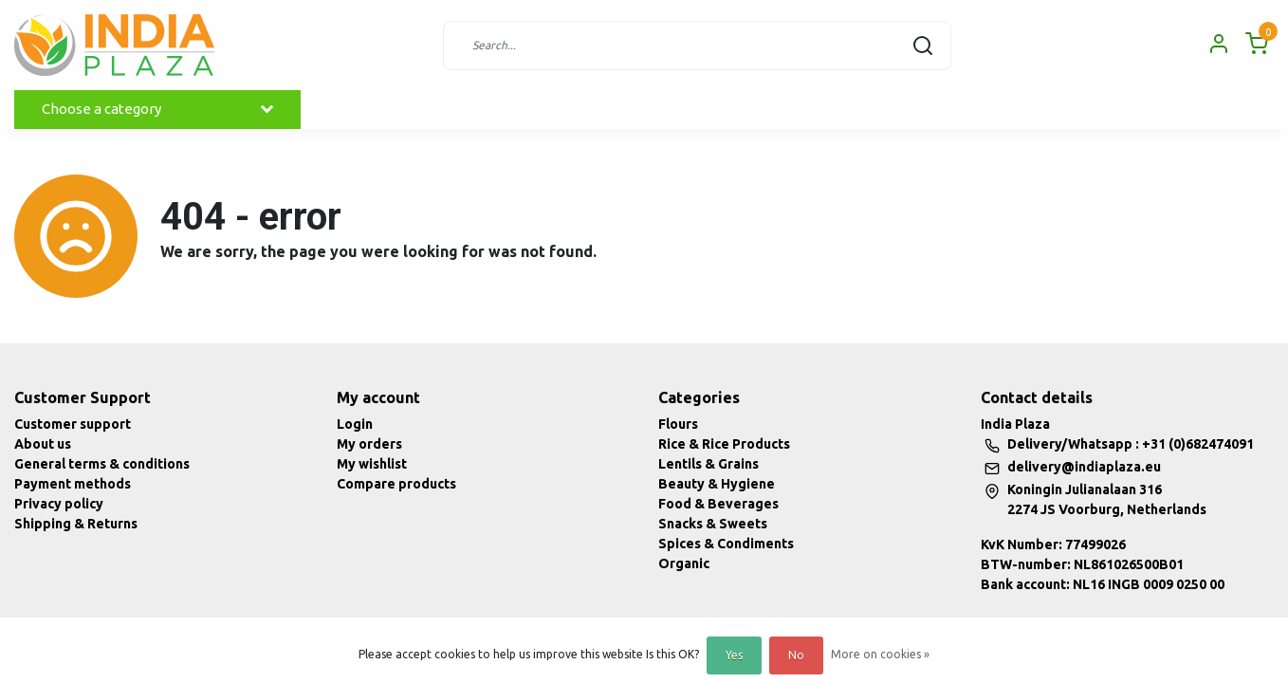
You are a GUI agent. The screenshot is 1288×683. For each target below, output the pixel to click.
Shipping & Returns (76, 523)
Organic (683, 563)
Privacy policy (58, 503)
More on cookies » (880, 654)
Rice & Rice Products (724, 444)
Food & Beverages (718, 503)
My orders (369, 444)
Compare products (396, 483)
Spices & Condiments (726, 543)
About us (42, 444)
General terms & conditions (102, 463)
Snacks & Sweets (712, 523)
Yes (734, 655)
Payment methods (72, 483)
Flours (678, 424)
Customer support (72, 424)
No (796, 655)
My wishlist (372, 463)
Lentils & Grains (708, 463)
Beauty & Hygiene (716, 483)
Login (355, 424)
